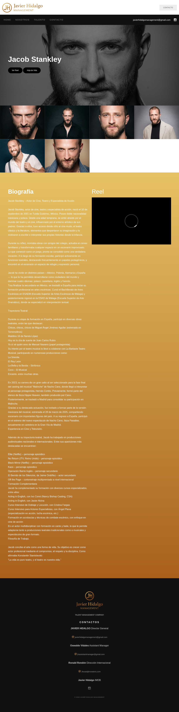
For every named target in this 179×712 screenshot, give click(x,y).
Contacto (56, 20)
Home (7, 20)
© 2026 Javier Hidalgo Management (89, 697)
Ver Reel (15, 70)
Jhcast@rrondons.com (91, 672)
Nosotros (22, 20)
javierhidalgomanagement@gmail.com (151, 20)
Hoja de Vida (32, 70)
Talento (39, 20)
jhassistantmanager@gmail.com (91, 654)
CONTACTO (168, 8)
